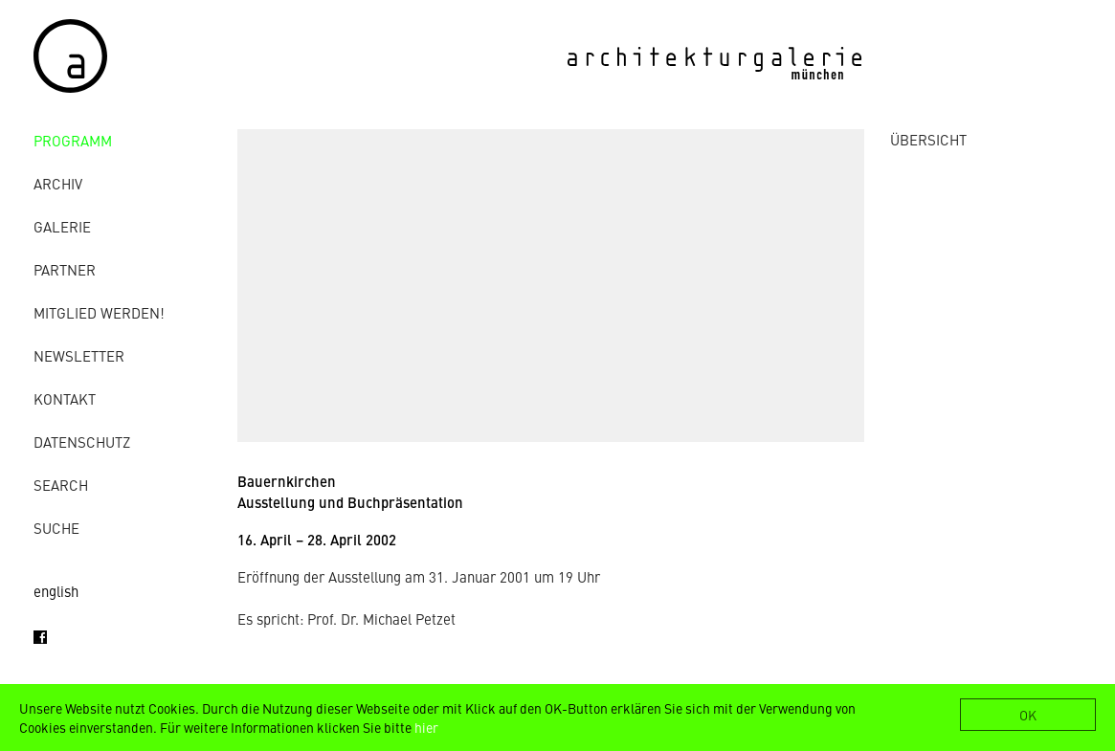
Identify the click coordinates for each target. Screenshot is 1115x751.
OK (1028, 714)
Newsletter (78, 355)
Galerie (62, 226)
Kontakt (64, 398)
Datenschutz (81, 441)
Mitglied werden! (99, 312)
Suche (56, 528)
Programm (72, 140)
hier (426, 727)
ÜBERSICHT (928, 139)
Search (60, 485)
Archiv (57, 183)
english (55, 591)
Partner (64, 269)
